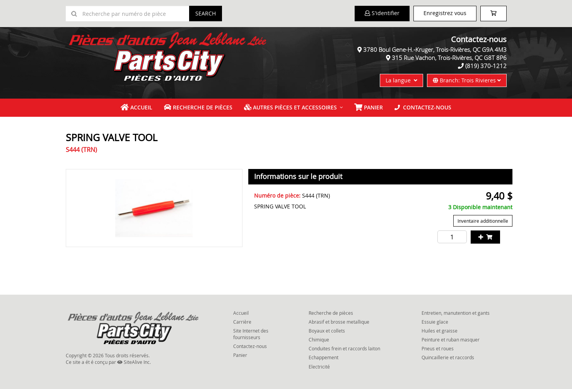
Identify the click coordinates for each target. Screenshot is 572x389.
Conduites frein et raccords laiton (344, 348)
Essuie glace (435, 322)
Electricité (319, 366)
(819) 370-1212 (486, 66)
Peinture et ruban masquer (451, 339)
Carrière (242, 322)
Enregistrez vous (444, 13)
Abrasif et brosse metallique (339, 322)
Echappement (323, 357)
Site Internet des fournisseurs (250, 334)
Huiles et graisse (440, 331)
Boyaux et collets (327, 331)
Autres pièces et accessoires (290, 107)
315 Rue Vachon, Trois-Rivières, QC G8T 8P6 (449, 57)
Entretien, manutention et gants (456, 313)
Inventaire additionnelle (483, 221)
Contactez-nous (422, 107)
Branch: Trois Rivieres (467, 80)
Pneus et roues (438, 348)
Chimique (319, 339)
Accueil (136, 107)
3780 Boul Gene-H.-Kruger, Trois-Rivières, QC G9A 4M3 (435, 49)
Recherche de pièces (198, 107)
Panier (240, 355)
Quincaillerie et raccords (448, 357)
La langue (401, 80)
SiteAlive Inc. (134, 362)
